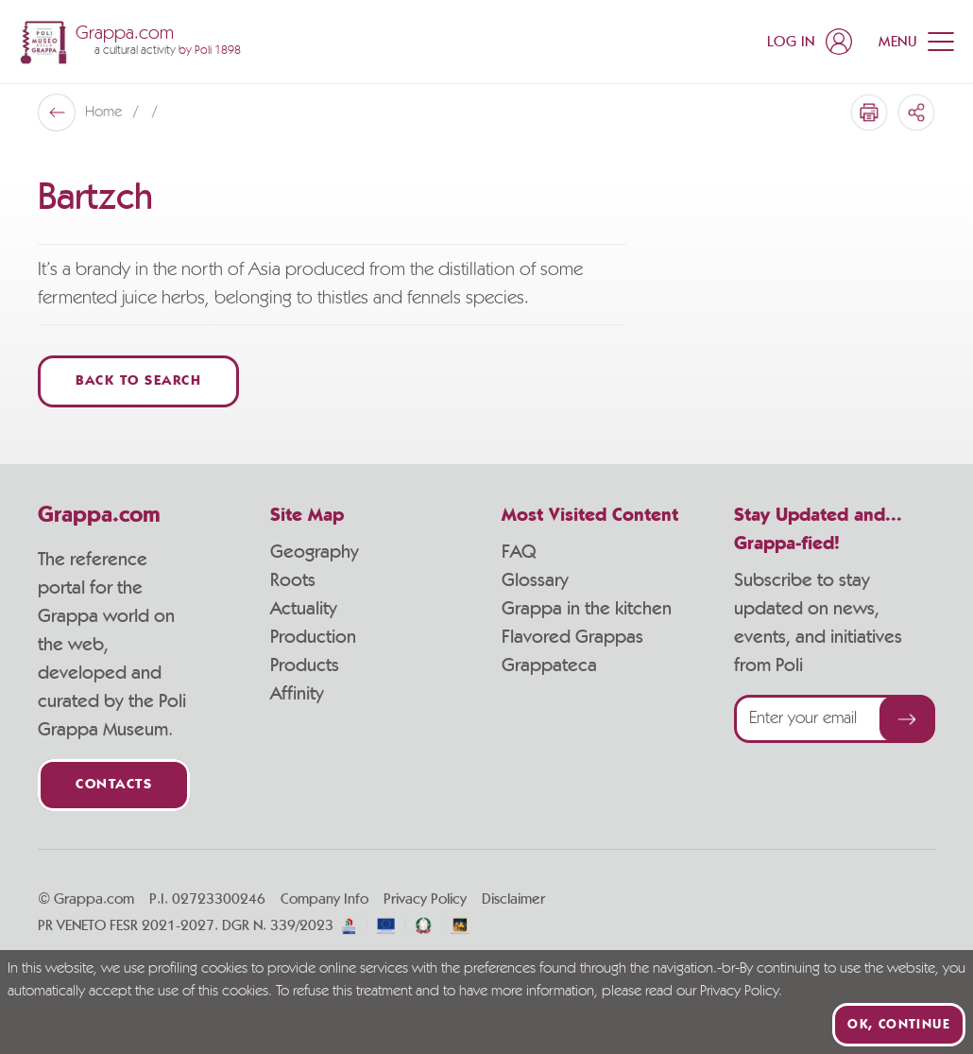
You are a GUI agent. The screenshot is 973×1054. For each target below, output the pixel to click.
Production (313, 637)
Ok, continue (898, 1024)
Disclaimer (513, 899)
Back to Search (138, 381)
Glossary (535, 580)
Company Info (324, 899)
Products (304, 665)
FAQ (519, 552)
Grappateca (549, 665)
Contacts (114, 785)
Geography (314, 552)
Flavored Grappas (572, 637)
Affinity (297, 693)
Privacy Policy (425, 899)
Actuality (303, 608)
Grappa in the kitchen (587, 608)
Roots (293, 580)
